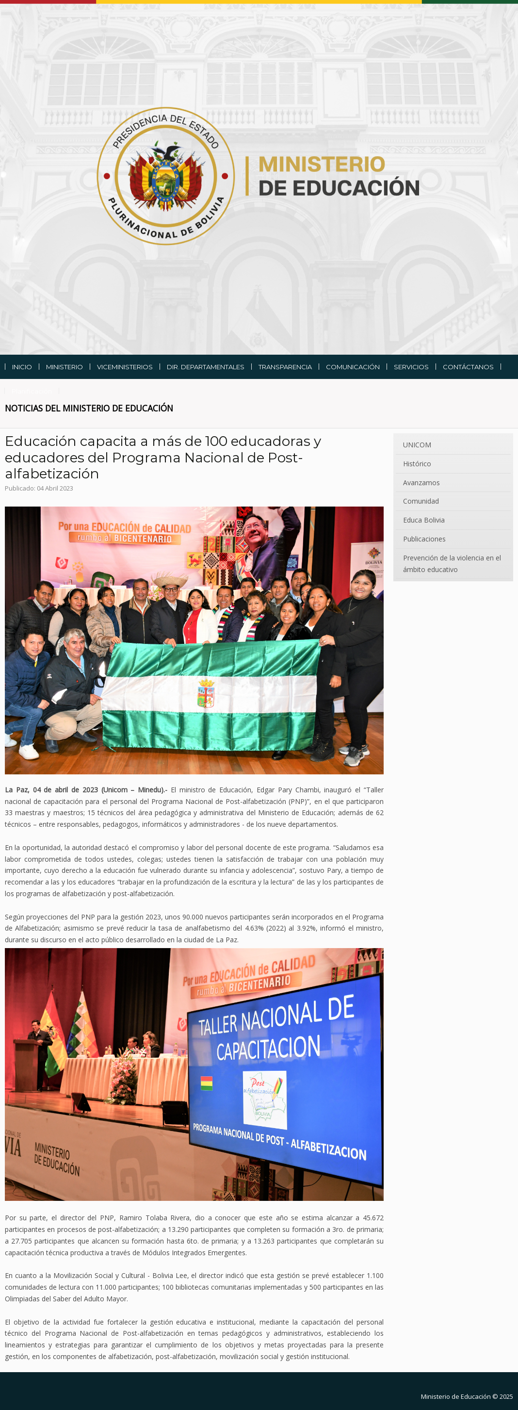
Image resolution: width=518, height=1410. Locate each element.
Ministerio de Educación (456, 1396)
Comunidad (421, 501)
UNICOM (417, 444)
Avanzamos (421, 482)
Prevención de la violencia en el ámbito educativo (452, 563)
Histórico (417, 463)
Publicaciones (424, 538)
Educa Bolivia (424, 520)
